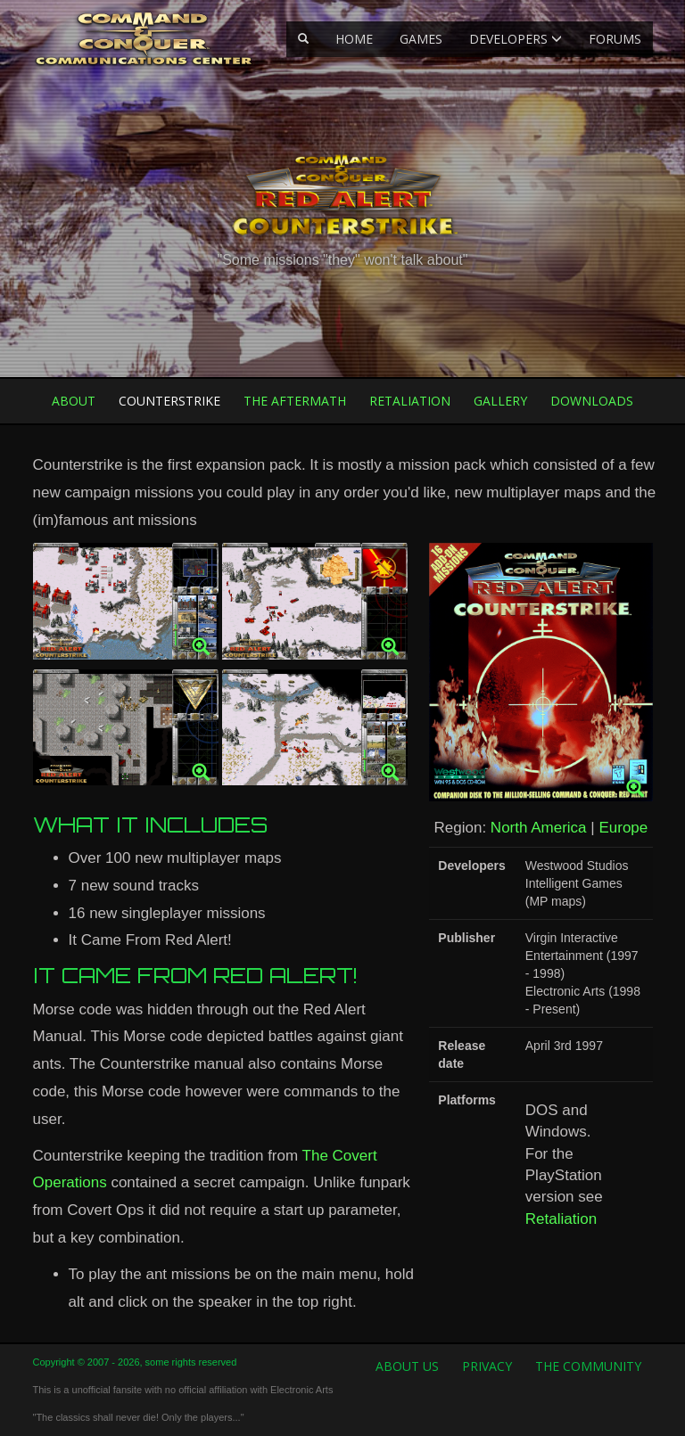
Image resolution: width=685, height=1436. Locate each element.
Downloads (591, 400)
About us (407, 1366)
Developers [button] (515, 38)
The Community (588, 1366)
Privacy (487, 1366)
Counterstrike (169, 400)
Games (421, 38)
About (73, 400)
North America (539, 827)
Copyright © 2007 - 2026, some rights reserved (135, 1362)
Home (354, 38)
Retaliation (409, 400)
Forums (615, 38)
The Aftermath (294, 400)
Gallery (500, 400)
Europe (623, 827)
